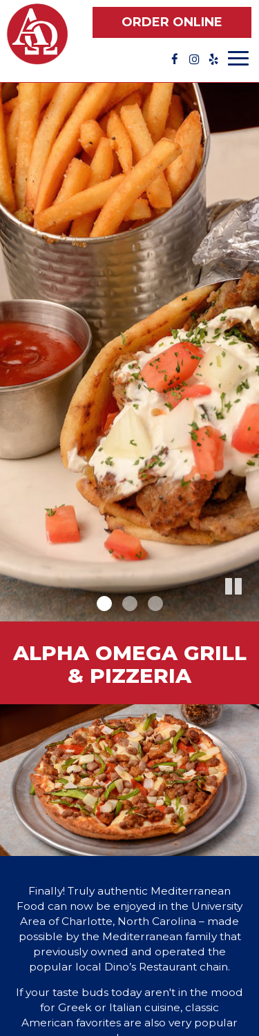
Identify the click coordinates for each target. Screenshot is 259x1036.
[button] (248, 611)
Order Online (172, 22)
